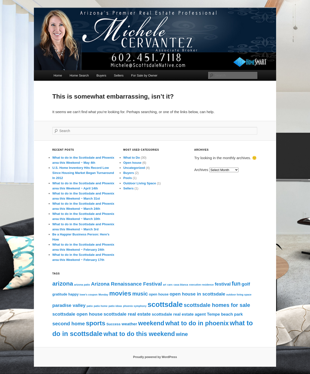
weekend (151, 323)
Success (113, 324)
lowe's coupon (89, 294)
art (164, 284)
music (140, 294)
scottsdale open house (77, 314)
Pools (127, 178)
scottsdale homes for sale (217, 305)
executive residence (201, 284)
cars (170, 284)
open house (159, 294)
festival (223, 284)
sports (95, 323)
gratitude (59, 294)
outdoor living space (238, 294)
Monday (103, 294)
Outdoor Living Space (139, 183)
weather (129, 324)
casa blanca (181, 284)
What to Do (131, 157)
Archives (201, 170)
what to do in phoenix (197, 323)
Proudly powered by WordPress (155, 357)
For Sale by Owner (144, 75)
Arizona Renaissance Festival (126, 284)
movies (120, 293)
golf (245, 284)
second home (68, 323)
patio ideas (115, 305)
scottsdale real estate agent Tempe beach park (197, 314)
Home (58, 75)
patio (89, 305)
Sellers (119, 75)
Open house (132, 162)
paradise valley (68, 305)
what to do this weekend (139, 333)
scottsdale (165, 304)
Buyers (101, 75)
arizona (62, 283)
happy (73, 294)
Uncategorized (134, 168)
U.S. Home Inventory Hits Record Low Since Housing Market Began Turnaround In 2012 (83, 173)
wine (182, 334)
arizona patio (82, 284)
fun (236, 283)
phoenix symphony (135, 305)
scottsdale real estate (127, 314)
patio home (101, 305)
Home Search (79, 75)
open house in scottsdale (197, 293)
